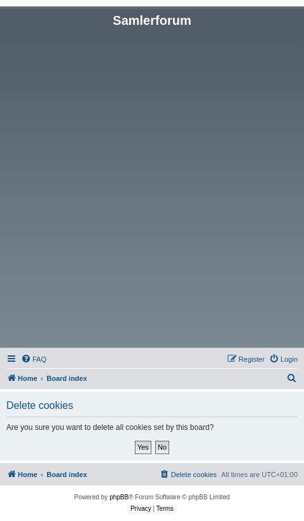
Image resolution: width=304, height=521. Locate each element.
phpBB (118, 497)
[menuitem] (33, 359)
